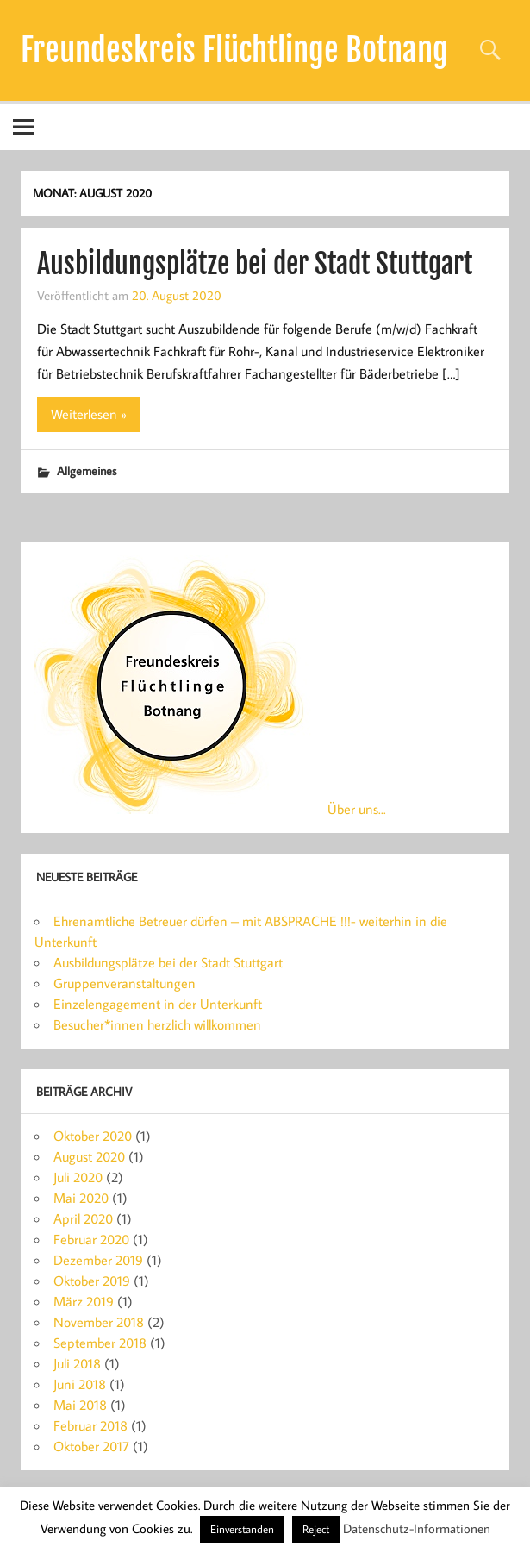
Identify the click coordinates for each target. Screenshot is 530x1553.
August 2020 (89, 1156)
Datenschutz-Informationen (416, 1528)
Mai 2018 (80, 1404)
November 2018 (98, 1322)
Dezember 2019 (98, 1259)
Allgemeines (86, 470)
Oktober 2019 (91, 1280)
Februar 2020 (91, 1239)
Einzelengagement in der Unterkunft (157, 1003)
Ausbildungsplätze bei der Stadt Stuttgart (254, 264)
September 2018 (100, 1342)
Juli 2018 (77, 1363)
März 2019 (83, 1301)
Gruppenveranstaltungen (124, 983)
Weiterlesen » (89, 414)
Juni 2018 (79, 1384)
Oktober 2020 (92, 1135)
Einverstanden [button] (242, 1529)
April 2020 (83, 1218)
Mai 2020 (81, 1197)
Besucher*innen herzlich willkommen (157, 1024)
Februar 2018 (90, 1425)
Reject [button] (315, 1529)
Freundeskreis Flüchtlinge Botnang (234, 50)
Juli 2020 (78, 1177)
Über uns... (356, 808)
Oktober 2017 (91, 1446)
